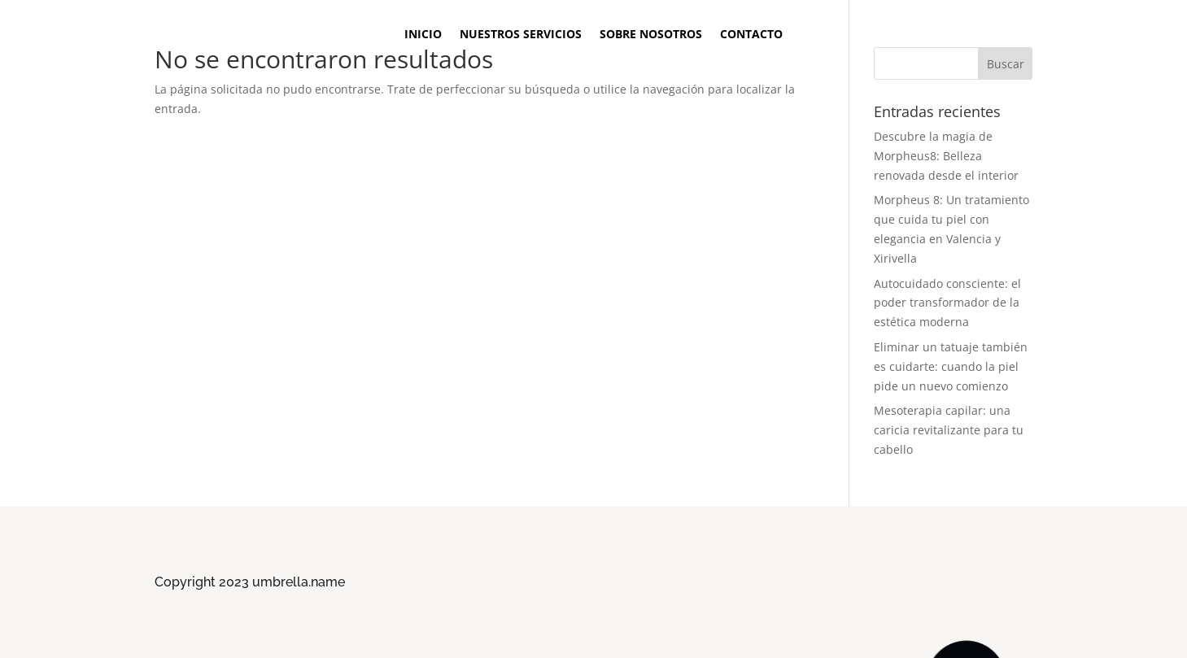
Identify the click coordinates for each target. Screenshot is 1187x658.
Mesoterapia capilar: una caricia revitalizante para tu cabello (948, 430)
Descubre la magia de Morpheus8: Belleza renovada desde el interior (946, 156)
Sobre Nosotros (651, 34)
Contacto (751, 34)
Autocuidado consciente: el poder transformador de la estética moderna (947, 303)
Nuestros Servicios (521, 34)
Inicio (423, 34)
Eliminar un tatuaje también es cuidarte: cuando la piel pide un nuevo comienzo (951, 366)
